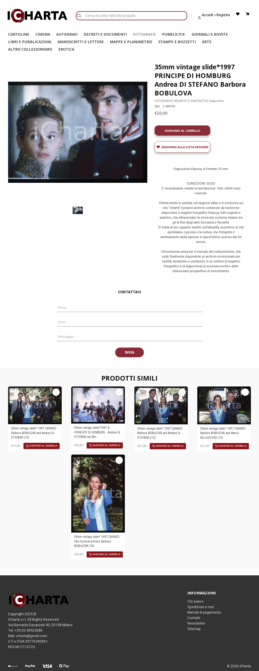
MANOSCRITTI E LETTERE (80, 41)
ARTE (206, 41)
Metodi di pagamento (204, 610)
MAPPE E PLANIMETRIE (131, 41)
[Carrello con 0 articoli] (247, 14)
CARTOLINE (18, 34)
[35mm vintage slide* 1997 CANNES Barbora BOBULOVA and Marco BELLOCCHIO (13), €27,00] (224, 403)
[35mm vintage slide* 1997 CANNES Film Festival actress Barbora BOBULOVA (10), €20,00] (98, 491)
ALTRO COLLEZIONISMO (30, 49)
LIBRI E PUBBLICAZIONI (29, 41)
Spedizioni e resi (200, 604)
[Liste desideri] (237, 14)
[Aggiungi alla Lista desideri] (182, 144)
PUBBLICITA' (174, 34)
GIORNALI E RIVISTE (210, 34)
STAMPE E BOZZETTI (177, 41)
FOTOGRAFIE (144, 34)
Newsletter (196, 621)
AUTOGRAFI (66, 34)
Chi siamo (195, 599)
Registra (222, 15)
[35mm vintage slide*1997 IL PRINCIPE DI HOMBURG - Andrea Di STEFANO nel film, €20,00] (98, 402)
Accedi (206, 15)
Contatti (193, 615)
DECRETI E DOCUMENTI (105, 34)
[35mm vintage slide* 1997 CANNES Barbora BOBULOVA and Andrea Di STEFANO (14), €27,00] (161, 403)
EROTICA (66, 49)
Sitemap (194, 626)
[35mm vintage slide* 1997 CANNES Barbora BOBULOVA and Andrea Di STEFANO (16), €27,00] (35, 403)
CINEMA (42, 34)
